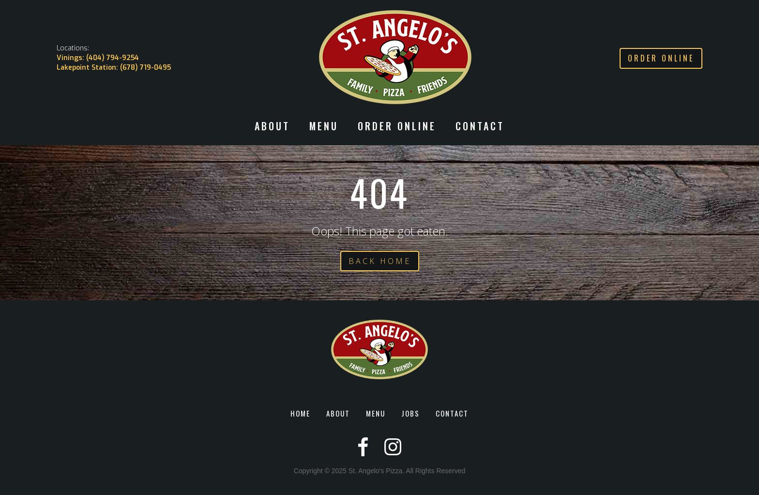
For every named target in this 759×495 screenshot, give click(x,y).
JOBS (410, 413)
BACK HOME (380, 261)
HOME (300, 413)
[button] (272, 130)
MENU (375, 413)
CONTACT (479, 127)
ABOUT (338, 413)
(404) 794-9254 (112, 57)
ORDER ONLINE (397, 127)
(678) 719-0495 (145, 67)
